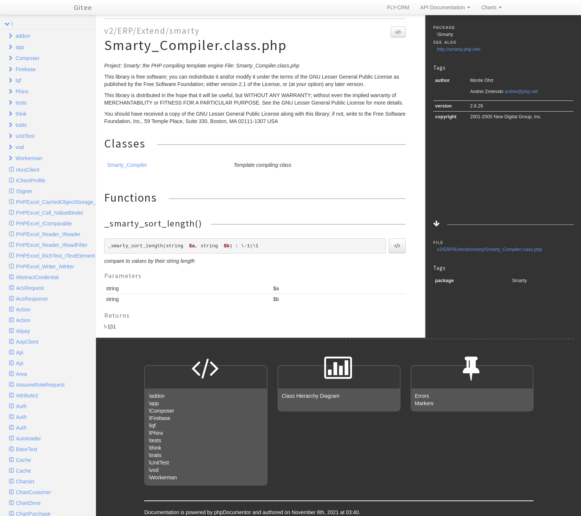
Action (23, 309)
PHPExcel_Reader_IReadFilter (51, 245)
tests (21, 103)
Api (19, 352)
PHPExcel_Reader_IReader (48, 234)
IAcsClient (27, 170)
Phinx (22, 92)
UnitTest (25, 136)
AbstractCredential (37, 277)
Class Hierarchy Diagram (311, 396)
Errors (422, 396)
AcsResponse (32, 299)
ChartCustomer (33, 492)
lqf (18, 80)
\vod (153, 470)
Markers (424, 403)
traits (21, 125)
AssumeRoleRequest (40, 385)
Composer (28, 58)
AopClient (27, 342)
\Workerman (163, 477)
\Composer (161, 411)
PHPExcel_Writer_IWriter (45, 266)
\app (154, 403)
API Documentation (445, 7)
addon (23, 36)
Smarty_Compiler (127, 165)
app (20, 47)
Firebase (26, 69)
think (21, 114)
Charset (25, 481)
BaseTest (26, 449)
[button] (398, 31)
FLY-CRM (398, 7)
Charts (491, 7)
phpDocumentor (233, 512)
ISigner (24, 191)
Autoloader (28, 438)
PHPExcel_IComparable (44, 223)
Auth (21, 406)
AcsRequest (30, 288)
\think (155, 448)
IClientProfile (30, 180)
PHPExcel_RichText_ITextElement (55, 256)
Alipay (23, 331)
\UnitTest (159, 463)
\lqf (152, 426)
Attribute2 (27, 395)
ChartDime (28, 503)
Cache (23, 460)
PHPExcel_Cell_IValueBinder (49, 213)
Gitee (83, 7)
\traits (155, 455)
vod (20, 147)
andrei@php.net (521, 91)
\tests (155, 440)
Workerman (29, 158)
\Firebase (159, 418)
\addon (157, 396)
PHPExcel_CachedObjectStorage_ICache (56, 202)
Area (21, 374)
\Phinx (156, 433)
